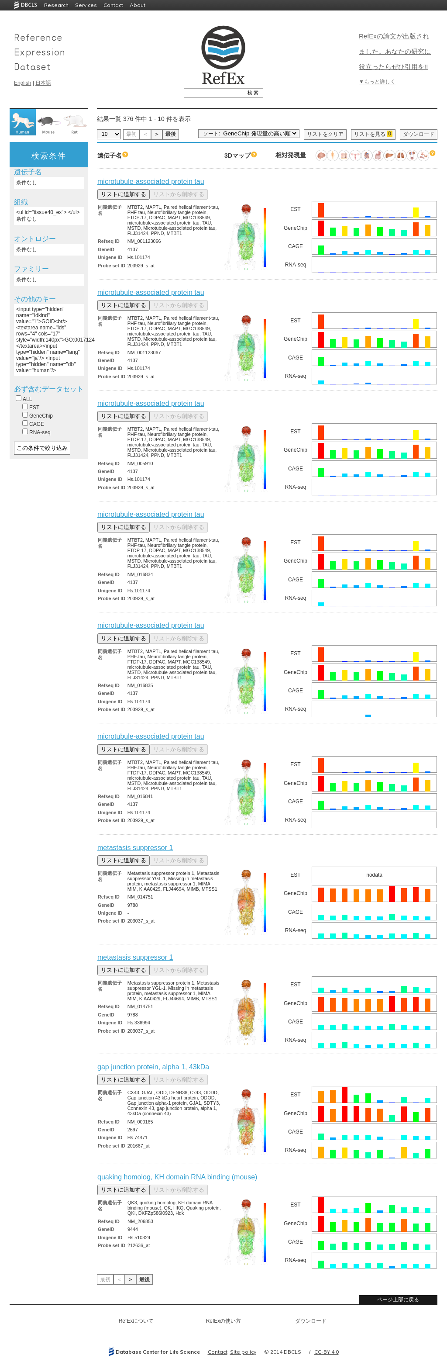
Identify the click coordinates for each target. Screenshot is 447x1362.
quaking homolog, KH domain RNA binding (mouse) (177, 1177)
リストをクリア (325, 134)
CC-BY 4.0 (326, 1351)
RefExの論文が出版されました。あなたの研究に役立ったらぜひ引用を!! (395, 51)
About (137, 5)
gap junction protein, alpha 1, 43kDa (153, 1067)
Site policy (243, 1351)
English (22, 83)
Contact (113, 5)
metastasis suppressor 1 (135, 847)
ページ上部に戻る (398, 1299)
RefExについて (136, 1321)
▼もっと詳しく (377, 82)
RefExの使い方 (223, 1321)
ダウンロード (418, 134)
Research (56, 5)
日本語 (43, 83)
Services (86, 5)
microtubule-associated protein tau (150, 181)
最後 (170, 134)
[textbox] (213, 93)
